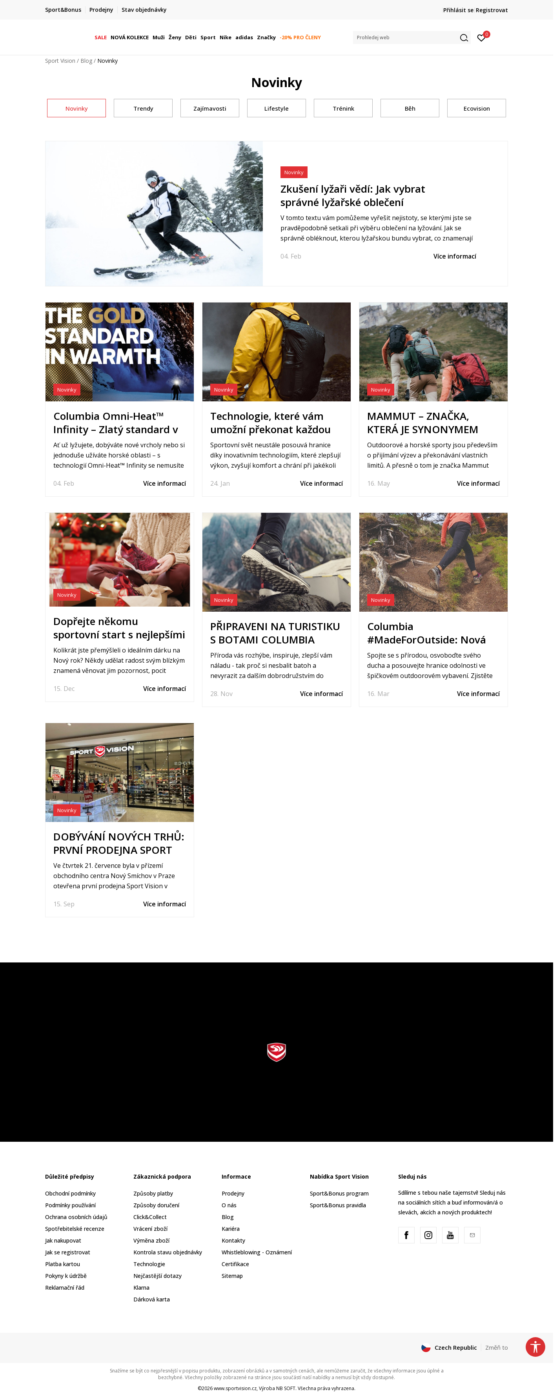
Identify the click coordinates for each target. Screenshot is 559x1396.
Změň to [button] (496, 1347)
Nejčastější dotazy (157, 1275)
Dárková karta (151, 1299)
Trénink (343, 108)
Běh (410, 108)
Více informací (454, 256)
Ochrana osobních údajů (76, 1217)
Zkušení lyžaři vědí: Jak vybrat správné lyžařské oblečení (352, 195)
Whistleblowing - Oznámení (257, 1252)
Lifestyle (276, 108)
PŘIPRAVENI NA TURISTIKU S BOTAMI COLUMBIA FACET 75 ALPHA (275, 639)
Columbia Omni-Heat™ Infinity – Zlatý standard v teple (115, 429)
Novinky (77, 108)
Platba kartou (62, 1264)
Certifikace (235, 1264)
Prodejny (233, 1193)
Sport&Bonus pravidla (338, 1205)
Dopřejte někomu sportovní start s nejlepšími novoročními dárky (119, 634)
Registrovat (492, 10)
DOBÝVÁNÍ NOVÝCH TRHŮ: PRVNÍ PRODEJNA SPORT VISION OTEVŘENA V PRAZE (119, 849)
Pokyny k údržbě (66, 1275)
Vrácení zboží (150, 1228)
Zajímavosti (209, 108)
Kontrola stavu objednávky (167, 1252)
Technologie (149, 1264)
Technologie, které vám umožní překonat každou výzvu (270, 429)
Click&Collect (150, 1217)
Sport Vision (60, 60)
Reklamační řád (64, 1287)
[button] (412, 37)
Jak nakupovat (63, 1240)
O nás (229, 1205)
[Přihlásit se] (481, 37)
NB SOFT (285, 1388)
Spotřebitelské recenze (74, 1228)
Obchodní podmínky (70, 1193)
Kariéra (231, 1228)
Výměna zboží (151, 1240)
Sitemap (232, 1275)
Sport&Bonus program (339, 1193)
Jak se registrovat (67, 1252)
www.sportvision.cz (235, 1388)
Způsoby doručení (156, 1205)
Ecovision (477, 108)
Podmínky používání (70, 1205)
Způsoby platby (153, 1193)
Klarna (141, 1287)
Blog (86, 60)
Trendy (143, 108)
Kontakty (233, 1240)
